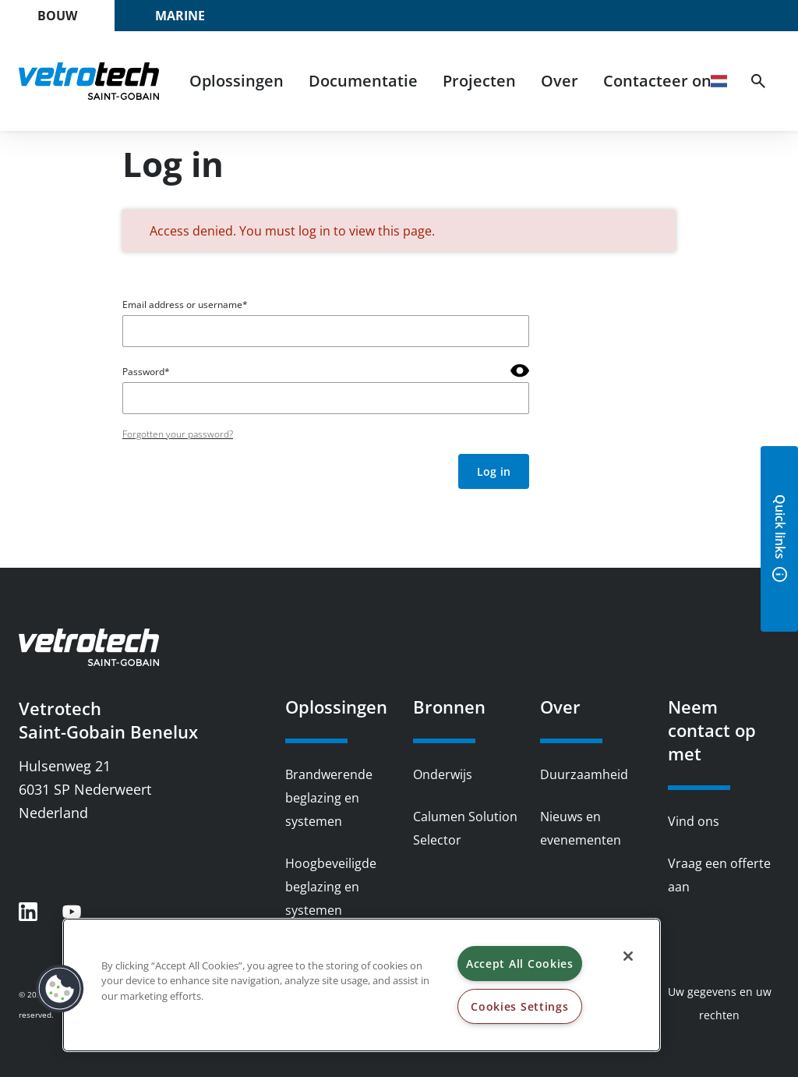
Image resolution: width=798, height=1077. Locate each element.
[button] (60, 989)
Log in (493, 471)
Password (143, 371)
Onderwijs (442, 774)
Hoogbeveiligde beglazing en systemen (330, 887)
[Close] (628, 956)
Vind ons (693, 821)
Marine (180, 15)
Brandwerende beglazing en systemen (329, 798)
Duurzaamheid (584, 774)
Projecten (479, 80)
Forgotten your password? (177, 434)
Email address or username (182, 304)
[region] (361, 985)
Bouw (57, 15)
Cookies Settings (520, 1006)
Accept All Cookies (520, 963)
